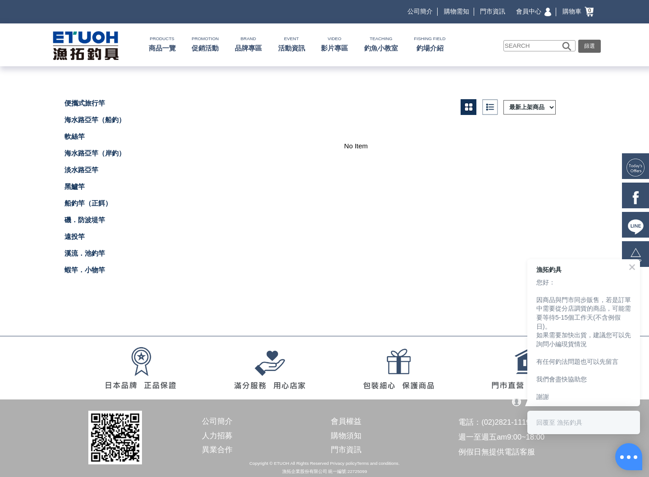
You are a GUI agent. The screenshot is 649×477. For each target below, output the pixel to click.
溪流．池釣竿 (84, 253)
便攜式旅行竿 (84, 103)
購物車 (578, 11)
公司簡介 (420, 11)
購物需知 (456, 11)
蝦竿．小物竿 (84, 270)
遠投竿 (74, 236)
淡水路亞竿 (81, 170)
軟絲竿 (74, 136)
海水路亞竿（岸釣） (94, 153)
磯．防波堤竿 (84, 220)
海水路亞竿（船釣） (94, 120)
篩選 (589, 46)
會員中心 (533, 11)
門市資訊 (492, 11)
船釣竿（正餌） (88, 203)
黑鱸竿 (74, 186)
